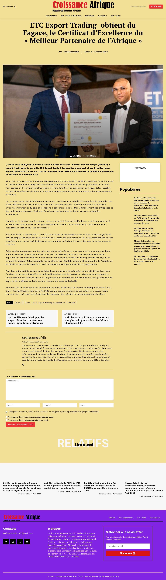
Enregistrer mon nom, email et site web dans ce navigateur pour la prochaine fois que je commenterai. (54, 412)
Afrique (18, 303)
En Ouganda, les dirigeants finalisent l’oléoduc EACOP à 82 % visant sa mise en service (147, 260)
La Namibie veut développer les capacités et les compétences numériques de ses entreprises (26, 320)
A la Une (75, 156)
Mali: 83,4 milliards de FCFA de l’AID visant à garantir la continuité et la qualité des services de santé (146, 219)
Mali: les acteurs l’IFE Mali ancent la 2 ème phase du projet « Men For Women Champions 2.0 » (86, 320)
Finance (91, 156)
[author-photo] (10, 494)
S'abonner (127, 553)
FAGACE (71, 303)
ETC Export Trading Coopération (49, 303)
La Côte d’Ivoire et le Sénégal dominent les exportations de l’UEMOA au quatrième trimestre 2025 (146, 232)
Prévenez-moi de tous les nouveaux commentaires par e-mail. (31, 417)
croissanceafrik (71, 52)
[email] (128, 546)
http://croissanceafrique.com (35, 342)
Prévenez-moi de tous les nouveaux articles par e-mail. (28, 420)
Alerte (27, 303)
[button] (10, 6)
